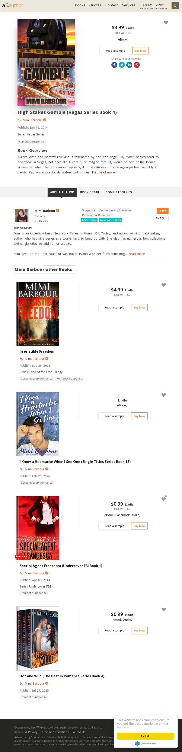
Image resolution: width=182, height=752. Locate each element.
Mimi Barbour (32, 120)
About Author (62, 192)
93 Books (41, 221)
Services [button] (128, 5)
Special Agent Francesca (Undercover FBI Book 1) (61, 565)
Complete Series (119, 192)
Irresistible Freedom (37, 351)
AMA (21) (161, 218)
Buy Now (140, 50)
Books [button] (80, 5)
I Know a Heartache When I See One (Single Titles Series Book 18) (75, 461)
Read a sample (115, 50)
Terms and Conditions (54, 732)
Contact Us (78, 732)
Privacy (33, 732)
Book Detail (90, 192)
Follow (163, 211)
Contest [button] (111, 5)
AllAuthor (31, 727)
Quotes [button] (95, 5)
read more (107, 172)
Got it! (145, 736)
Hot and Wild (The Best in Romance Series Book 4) (62, 676)
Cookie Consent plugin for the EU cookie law (145, 743)
